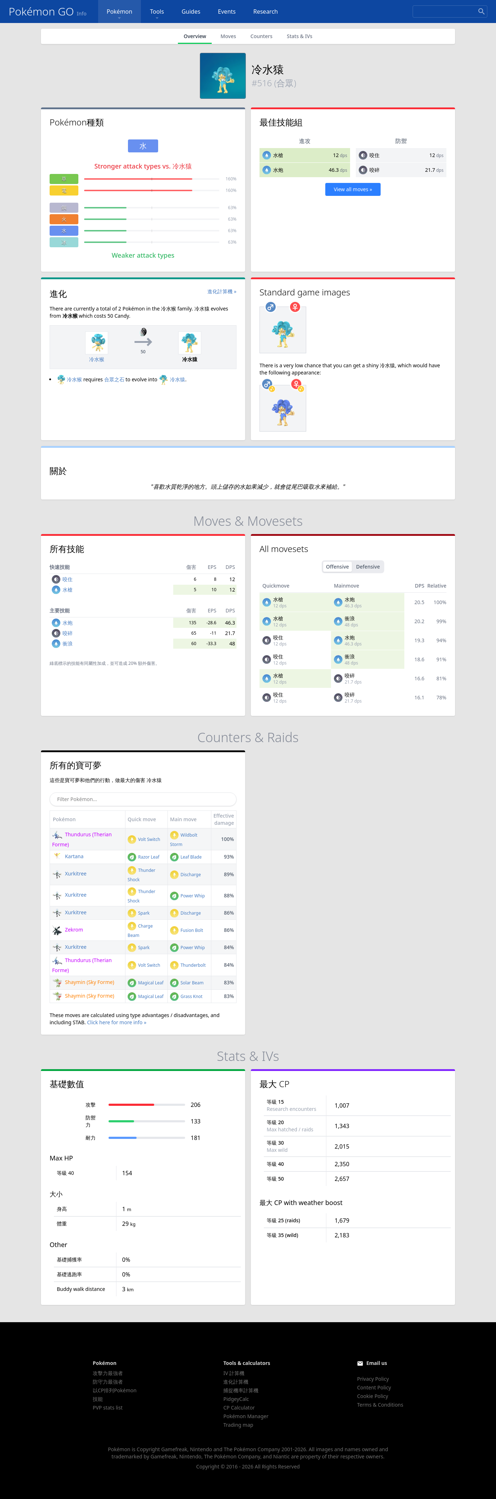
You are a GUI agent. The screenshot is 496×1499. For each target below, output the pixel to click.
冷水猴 (68, 379)
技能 (98, 1398)
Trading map (238, 1424)
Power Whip (187, 896)
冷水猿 (172, 379)
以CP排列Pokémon (115, 1390)
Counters (261, 36)
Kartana (67, 856)
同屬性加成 (95, 663)
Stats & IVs (299, 36)
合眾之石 (114, 379)
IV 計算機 (233, 1373)
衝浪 (68, 643)
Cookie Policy (372, 1396)
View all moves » (353, 189)
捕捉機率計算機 (240, 1390)
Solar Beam (186, 983)
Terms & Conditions (380, 1404)
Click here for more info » (116, 1022)
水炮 (278, 169)
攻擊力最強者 (108, 1373)
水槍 (278, 155)
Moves (228, 36)
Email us (376, 1363)
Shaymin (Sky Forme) (83, 982)
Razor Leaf (143, 857)
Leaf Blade (186, 857)
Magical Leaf (146, 983)
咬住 (374, 155)
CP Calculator (238, 1407)
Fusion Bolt (186, 930)
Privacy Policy (373, 1378)
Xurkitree (69, 873)
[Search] (450, 11)
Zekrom (67, 929)
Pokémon (119, 15)
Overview (195, 36)
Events (226, 11)
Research (265, 11)
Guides (191, 11)
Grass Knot (186, 996)
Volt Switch (144, 839)
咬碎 (374, 169)
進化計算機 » (221, 291)
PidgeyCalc (236, 1398)
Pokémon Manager (245, 1416)
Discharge (185, 875)
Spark (139, 913)
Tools (157, 15)
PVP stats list (108, 1407)
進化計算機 (235, 1381)
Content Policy (374, 1387)
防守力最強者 (108, 1381)
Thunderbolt (188, 965)
